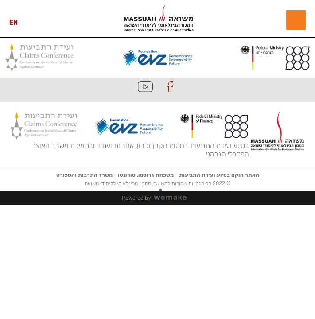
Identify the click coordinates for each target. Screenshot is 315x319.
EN (13, 23)
